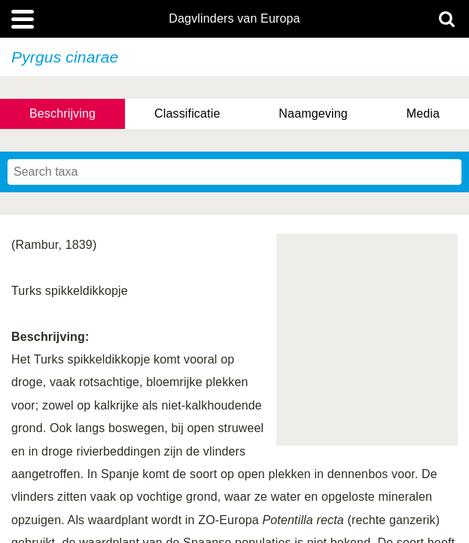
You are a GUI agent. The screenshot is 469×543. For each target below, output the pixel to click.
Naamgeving (313, 113)
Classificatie (187, 113)
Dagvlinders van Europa (234, 19)
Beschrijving (62, 113)
